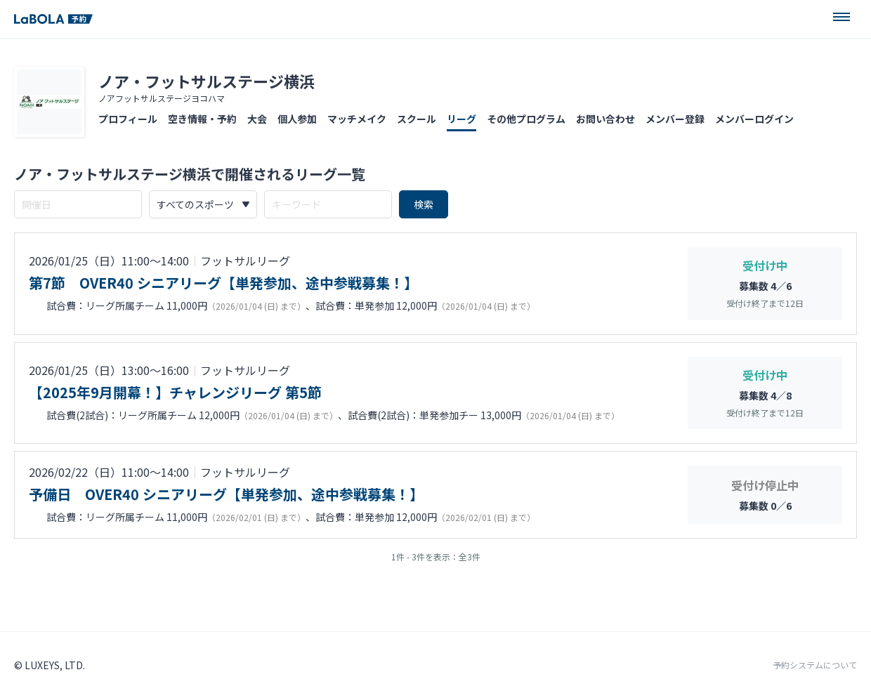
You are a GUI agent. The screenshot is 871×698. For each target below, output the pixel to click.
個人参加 (297, 119)
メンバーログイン (754, 119)
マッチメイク (356, 119)
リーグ (461, 119)
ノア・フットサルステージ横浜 (206, 80)
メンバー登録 (675, 119)
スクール (416, 119)
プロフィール (127, 119)
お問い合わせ (605, 119)
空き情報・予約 (202, 119)
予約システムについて (815, 665)
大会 (257, 119)
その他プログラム (526, 119)
